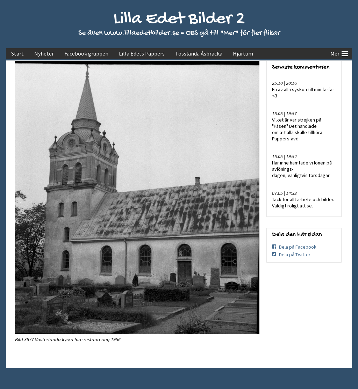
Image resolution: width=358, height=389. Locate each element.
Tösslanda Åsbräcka (198, 53)
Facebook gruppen (86, 53)
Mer (339, 52)
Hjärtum (243, 53)
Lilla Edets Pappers (142, 53)
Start (17, 53)
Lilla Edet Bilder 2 (179, 19)
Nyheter (44, 53)
